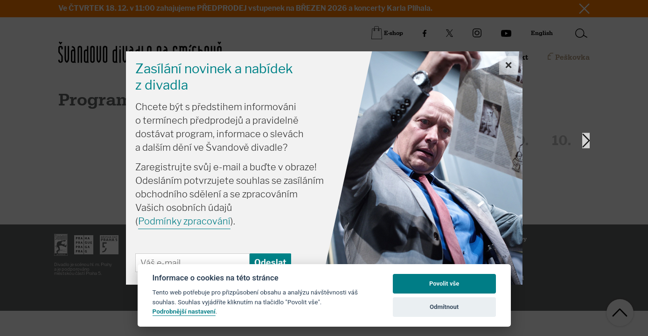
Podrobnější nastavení (184, 311)
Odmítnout (444, 306)
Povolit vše (444, 283)
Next (586, 140)
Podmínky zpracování (184, 221)
